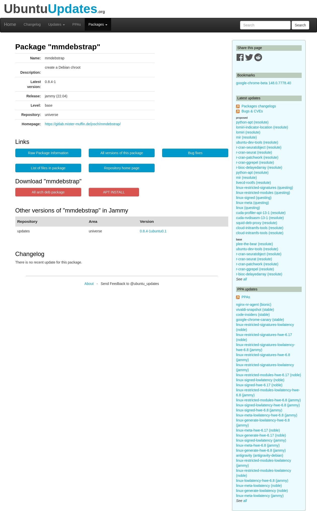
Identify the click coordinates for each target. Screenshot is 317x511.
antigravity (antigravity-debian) (259, 455)
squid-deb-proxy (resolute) (256, 223)
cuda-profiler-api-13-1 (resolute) (261, 213)
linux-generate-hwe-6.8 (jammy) (261, 450)
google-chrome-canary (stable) (260, 320)
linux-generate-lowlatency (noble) (262, 491)
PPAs (76, 24)
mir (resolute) (246, 137)
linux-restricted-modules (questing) (263, 193)
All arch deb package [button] (48, 192)
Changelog (32, 24)
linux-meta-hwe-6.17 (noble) (258, 430)
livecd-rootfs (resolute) (253, 183)
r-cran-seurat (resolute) (254, 152)
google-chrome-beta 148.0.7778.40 (263, 83)
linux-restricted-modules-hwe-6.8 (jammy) (268, 400)
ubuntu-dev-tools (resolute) (257, 142)
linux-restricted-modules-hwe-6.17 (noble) (268, 375)
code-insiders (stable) (253, 315)
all (245, 279)
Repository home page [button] (122, 168)
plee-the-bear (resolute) (254, 244)
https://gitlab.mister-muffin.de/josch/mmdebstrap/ (83, 124)
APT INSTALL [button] (114, 192)
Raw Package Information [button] (48, 153)
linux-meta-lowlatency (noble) (259, 486)
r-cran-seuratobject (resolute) (259, 147)
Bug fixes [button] (195, 153)
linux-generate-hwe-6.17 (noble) (261, 435)
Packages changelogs (259, 106)
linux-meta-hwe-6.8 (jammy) (258, 445)
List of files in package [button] (48, 168)
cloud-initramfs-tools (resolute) (259, 228)
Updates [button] (56, 24)
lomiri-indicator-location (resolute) (262, 127)
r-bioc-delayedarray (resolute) (259, 167)
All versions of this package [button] (121, 153)
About (89, 284)
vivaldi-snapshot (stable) (255, 310)
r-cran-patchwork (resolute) (257, 157)
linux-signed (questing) (253, 198)
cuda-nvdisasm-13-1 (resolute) (260, 218)
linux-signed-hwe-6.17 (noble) (259, 385)
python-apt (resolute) (252, 122)
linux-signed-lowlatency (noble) (260, 380)
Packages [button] (97, 24)
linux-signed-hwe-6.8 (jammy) (259, 410)
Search (300, 25)
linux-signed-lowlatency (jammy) (261, 440)
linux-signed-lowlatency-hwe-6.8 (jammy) (268, 405)
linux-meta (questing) (252, 203)
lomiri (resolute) (248, 132)
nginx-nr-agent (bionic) (253, 305)
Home (10, 24)
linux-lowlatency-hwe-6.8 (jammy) (262, 481)
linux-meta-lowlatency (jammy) (260, 496)
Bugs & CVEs (252, 111)
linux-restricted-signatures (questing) (264, 188)
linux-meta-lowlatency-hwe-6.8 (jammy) (266, 415)
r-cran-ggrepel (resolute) (255, 162)
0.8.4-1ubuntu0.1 (153, 231)
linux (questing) (248, 208)
